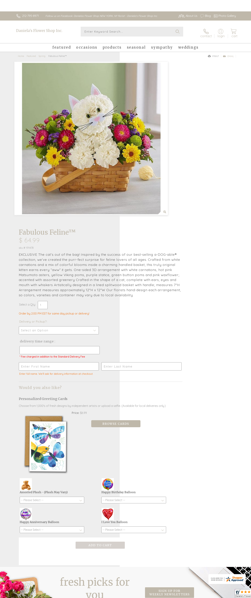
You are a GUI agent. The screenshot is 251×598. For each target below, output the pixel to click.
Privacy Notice (179, 594)
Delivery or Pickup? (139, 177)
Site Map (226, 594)
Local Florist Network (204, 594)
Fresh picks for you (94, 470)
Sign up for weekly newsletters (169, 468)
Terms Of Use (159, 594)
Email (228, 53)
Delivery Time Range (143, 197)
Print (213, 53)
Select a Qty (134, 160)
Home (21, 53)
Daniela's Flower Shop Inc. (39, 30)
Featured (31, 53)
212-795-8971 (30, 16)
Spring (41, 53)
